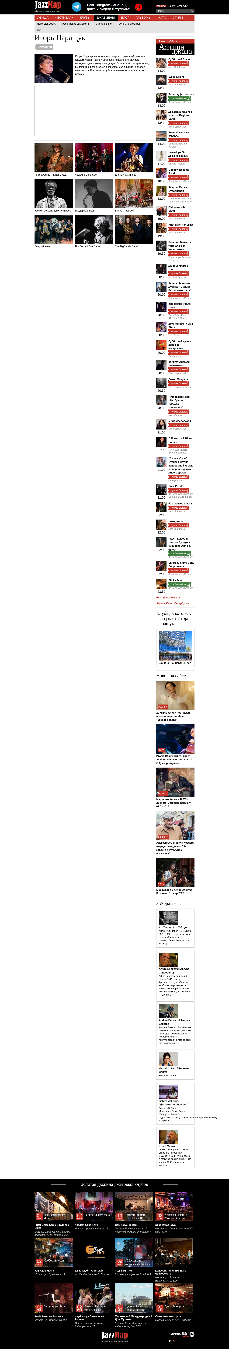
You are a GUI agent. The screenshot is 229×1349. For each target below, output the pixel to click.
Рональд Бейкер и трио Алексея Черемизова (179, 246)
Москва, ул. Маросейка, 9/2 (51, 1320)
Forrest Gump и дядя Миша (54, 159)
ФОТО (162, 17)
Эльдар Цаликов (94, 195)
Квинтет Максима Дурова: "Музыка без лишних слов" (179, 287)
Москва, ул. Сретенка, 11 (50, 1274)
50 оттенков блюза (180, 503)
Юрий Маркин (167, 1146)
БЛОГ (125, 17)
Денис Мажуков (178, 379)
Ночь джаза (175, 521)
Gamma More (175, 356)
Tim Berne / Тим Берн (94, 231)
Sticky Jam (175, 580)
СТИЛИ (178, 17)
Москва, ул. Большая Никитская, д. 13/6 (167, 1279)
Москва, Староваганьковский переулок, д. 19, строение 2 (52, 1233)
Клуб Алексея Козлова (180, 102)
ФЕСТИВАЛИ (64, 17)
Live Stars (173, 335)
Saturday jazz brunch (181, 94)
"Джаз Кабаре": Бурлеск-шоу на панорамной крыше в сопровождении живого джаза (180, 465)
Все (39, 30)
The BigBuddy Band (134, 231)
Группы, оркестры (129, 23)
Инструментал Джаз (181, 224)
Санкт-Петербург (177, 6)
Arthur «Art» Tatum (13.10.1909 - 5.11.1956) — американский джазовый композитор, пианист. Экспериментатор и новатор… (175, 937)
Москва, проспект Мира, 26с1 (93, 1228)
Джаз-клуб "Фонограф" (89, 1270)
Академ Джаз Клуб (178, 277)
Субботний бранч (179, 59)
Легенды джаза (46, 23)
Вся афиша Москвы (168, 597)
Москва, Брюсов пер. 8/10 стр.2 (174, 1320)
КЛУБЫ (85, 17)
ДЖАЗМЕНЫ (106, 17)
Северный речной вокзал (178, 145)
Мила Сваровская (179, 421)
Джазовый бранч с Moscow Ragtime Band (180, 115)
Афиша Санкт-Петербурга (172, 603)
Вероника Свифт (168, 1075)
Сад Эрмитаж (123, 1270)
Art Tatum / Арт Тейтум (173, 927)
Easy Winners (54, 231)
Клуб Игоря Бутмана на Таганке (181, 258)
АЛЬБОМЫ (143, 17)
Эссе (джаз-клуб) (177, 126)
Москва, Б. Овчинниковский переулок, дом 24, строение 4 (133, 1230)
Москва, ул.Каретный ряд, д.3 (133, 1274)
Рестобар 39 (175, 415)
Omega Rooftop (176, 163)
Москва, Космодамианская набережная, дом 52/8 (130, 1325)
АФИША (43, 17)
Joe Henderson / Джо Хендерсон (54, 195)
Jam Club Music (176, 67)
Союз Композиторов (179, 387)
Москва (161, 6)
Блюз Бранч (176, 76)
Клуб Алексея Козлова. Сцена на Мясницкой (181, 200)
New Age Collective (94, 159)
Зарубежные (104, 23)
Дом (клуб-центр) (126, 1225)
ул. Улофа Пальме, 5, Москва (92, 1274)
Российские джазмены (76, 23)
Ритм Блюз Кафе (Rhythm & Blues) (177, 316)
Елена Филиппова (134, 159)
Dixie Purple (175, 486)
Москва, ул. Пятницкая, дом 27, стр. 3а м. (174, 1230)
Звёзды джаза (169, 903)
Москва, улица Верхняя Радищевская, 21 (88, 1325)
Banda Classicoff (134, 195)
